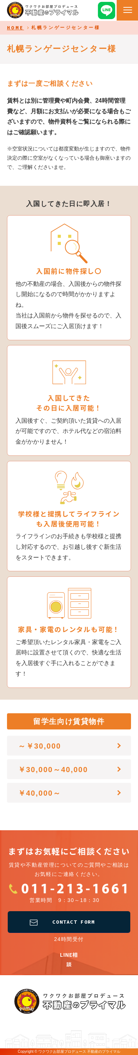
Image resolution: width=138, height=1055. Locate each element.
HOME (15, 28)
